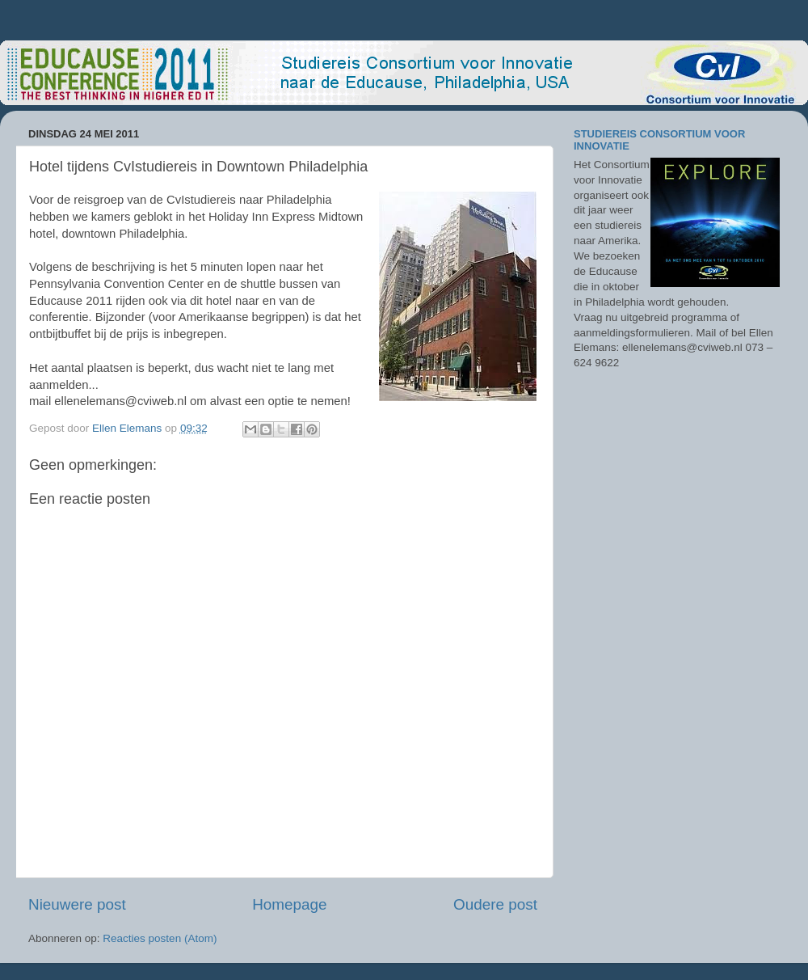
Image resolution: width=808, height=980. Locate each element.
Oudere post (495, 904)
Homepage (289, 904)
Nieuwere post (77, 904)
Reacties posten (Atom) (160, 938)
